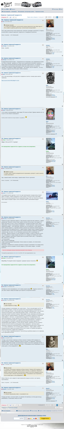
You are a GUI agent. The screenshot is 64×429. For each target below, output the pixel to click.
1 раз (53, 53)
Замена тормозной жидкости (11, 15)
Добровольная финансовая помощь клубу (32, 415)
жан (47, 28)
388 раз (53, 131)
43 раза (53, 357)
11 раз (53, 226)
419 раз (53, 398)
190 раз (53, 38)
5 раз (53, 225)
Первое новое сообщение (32, 17)
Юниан (47, 151)
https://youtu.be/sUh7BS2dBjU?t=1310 (10, 80)
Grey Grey (5, 218)
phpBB (29, 424)
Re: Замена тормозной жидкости (12, 20)
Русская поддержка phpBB (32, 425)
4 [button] (55, 17)
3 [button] (53, 17)
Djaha (47, 85)
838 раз (53, 39)
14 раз (53, 211)
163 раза (53, 95)
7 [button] (60, 17)
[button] (46, 17)
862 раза (53, 161)
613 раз (53, 397)
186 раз (53, 94)
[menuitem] (8, 9)
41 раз (53, 210)
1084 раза (54, 160)
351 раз (53, 130)
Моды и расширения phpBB (32, 426)
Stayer (47, 121)
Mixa (47, 349)
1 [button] (50, 17)
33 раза (53, 358)
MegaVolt (47, 388)
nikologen (48, 45)
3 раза (53, 52)
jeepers (47, 201)
